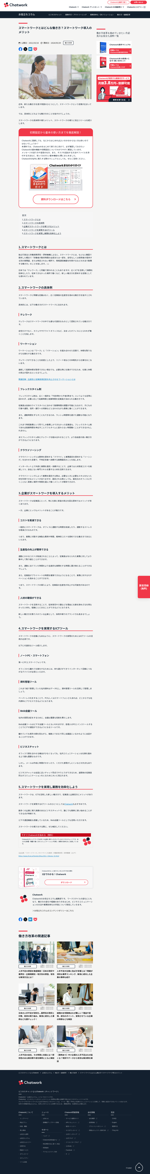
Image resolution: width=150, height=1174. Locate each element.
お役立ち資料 (24, 1134)
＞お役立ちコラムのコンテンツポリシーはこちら (53, 910)
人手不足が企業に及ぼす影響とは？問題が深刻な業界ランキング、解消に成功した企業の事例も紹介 (75, 974)
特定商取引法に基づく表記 (51, 1144)
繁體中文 (115, 1126)
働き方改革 (27, 966)
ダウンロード (24, 1154)
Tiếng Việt (115, 1130)
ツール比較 (23, 1162)
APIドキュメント (71, 1122)
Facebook (69, 1150)
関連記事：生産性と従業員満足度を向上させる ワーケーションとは (47, 379)
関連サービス (24, 1150)
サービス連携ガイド (72, 1118)
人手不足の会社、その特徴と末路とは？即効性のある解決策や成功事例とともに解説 (36, 1056)
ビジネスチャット (55, 14)
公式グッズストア (71, 1134)
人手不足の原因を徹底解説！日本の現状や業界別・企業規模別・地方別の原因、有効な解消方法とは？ (36, 974)
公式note (69, 1146)
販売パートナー (71, 1126)
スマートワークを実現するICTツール (39, 229)
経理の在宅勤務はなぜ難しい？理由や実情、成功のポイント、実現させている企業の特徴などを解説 (75, 1016)
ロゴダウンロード (71, 1130)
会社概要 (92, 1118)
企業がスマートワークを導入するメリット (41, 226)
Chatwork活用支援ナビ (50, 1140)
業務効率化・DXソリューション (102, 14)
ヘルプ (45, 1136)
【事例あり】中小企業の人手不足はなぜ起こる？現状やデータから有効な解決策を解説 (75, 1057)
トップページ (24, 1118)
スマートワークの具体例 (34, 222)
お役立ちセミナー (25, 1142)
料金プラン (23, 1122)
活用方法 (23, 1146)
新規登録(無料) (144, 587)
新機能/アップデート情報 (51, 1122)
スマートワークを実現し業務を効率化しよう (42, 233)
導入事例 (23, 1130)
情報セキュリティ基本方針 (97, 1130)
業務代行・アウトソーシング (76, 14)
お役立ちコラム (27, 14)
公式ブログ (69, 1138)
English (114, 1122)
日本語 (114, 1118)
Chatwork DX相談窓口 (113, 7)
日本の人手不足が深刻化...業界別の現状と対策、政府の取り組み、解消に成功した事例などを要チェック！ (36, 1016)
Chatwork (15, 5)
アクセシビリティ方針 (50, 1152)
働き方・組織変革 (123, 14)
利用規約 (46, 1148)
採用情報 (92, 1122)
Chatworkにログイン (134, 8)
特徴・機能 (23, 1126)
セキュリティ (24, 1158)
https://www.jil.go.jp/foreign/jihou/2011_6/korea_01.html (39, 856)
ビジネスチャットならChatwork (29, 1073)
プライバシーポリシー (96, 1126)
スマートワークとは (32, 219)
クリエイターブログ (72, 1142)
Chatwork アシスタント (90, 7)
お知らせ (46, 1118)
